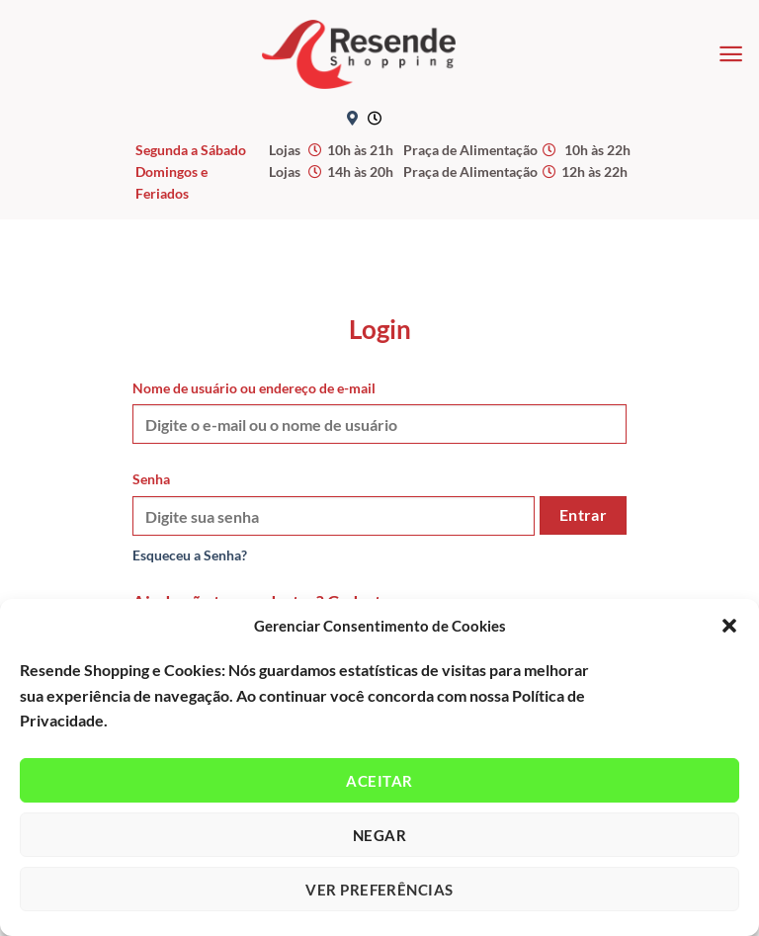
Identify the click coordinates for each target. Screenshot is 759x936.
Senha (151, 478)
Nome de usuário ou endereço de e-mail (254, 388)
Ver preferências (379, 889)
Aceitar (379, 781)
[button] (729, 626)
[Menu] (730, 54)
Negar (379, 835)
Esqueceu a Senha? (189, 555)
